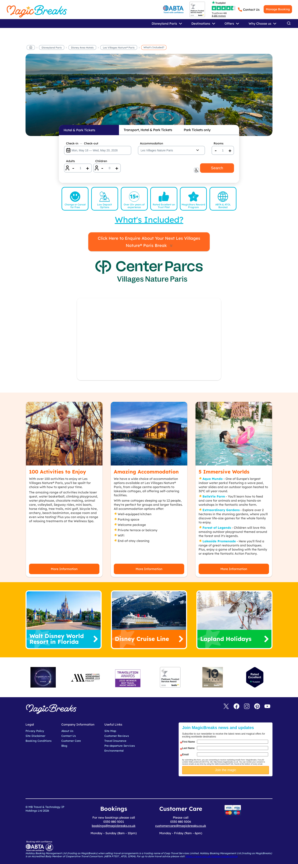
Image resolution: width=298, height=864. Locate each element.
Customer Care (71, 740)
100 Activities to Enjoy (57, 472)
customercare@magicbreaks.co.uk (180, 826)
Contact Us (251, 10)
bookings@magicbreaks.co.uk (113, 826)
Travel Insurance (115, 740)
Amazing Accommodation (146, 472)
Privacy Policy (35, 731)
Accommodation (151, 143)
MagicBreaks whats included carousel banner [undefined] (149, 95)
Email (185, 754)
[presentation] (229, 786)
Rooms (219, 143)
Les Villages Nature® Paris (119, 47)
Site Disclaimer (35, 735)
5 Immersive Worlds (224, 472)
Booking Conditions (38, 740)
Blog (64, 745)
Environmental (113, 750)
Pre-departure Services (119, 745)
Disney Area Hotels (82, 47)
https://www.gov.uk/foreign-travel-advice (211, 856)
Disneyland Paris (52, 47)
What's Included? (153, 47)
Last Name (188, 748)
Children (101, 161)
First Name (188, 742)
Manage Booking (278, 9)
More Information (64, 569)
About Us (67, 731)
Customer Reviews (116, 735)
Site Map (110, 731)
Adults (70, 161)
